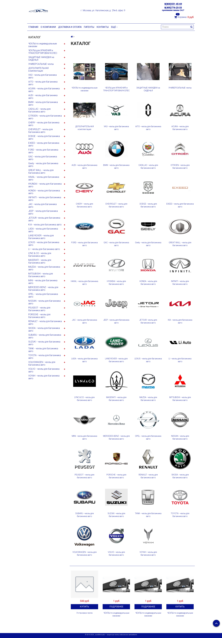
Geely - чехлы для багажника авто (43, 164)
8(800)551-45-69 (173, 4)
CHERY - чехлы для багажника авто (43, 124)
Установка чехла (84, 613)
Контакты (103, 27)
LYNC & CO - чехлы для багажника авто (39, 254)
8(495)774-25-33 (173, 7)
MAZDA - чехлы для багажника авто (44, 268)
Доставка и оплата (70, 27)
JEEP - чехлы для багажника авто (43, 212)
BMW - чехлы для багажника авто (43, 103)
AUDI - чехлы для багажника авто (42, 96)
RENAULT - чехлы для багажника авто (45, 322)
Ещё (114, 27)
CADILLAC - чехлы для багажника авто (39, 110)
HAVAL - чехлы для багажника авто (43, 178)
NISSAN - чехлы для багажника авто (44, 302)
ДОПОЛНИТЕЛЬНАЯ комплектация (38, 69)
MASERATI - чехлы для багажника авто (39, 261)
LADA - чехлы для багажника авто (43, 230)
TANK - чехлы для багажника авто (43, 350)
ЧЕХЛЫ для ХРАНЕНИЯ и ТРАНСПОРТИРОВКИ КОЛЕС (42, 51)
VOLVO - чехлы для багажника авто (43, 370)
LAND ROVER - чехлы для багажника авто (41, 237)
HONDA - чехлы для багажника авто (44, 192)
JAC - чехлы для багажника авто (42, 205)
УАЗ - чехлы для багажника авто (42, 76)
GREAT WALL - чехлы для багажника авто (41, 171)
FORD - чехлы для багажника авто (43, 151)
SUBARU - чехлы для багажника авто (44, 336)
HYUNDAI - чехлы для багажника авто (45, 185)
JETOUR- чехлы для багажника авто (44, 219)
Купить (84, 606)
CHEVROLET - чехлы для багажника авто (40, 130)
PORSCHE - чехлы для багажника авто (39, 316)
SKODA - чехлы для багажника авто (44, 329)
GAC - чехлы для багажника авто (42, 158)
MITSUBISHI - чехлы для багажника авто (40, 275)
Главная (33, 27)
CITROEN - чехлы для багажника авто (45, 117)
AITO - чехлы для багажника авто (42, 83)
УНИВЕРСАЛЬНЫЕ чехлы (41, 64)
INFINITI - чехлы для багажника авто (44, 198)
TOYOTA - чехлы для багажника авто (44, 356)
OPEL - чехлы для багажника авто (43, 295)
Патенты (89, 27)
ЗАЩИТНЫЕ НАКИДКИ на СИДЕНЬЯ (41, 58)
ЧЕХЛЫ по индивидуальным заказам (42, 45)
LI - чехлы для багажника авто (44, 249)
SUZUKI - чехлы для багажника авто (44, 343)
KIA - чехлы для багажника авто (45, 224)
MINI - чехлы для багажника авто (42, 281)
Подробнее (116, 606)
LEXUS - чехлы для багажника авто (43, 243)
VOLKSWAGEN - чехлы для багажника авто (41, 363)
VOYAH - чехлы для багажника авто (43, 377)
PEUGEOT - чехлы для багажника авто (39, 309)
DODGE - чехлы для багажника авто (44, 137)
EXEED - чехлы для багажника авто (43, 144)
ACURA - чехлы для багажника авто (44, 90)
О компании (48, 27)
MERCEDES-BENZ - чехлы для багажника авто (43, 288)
